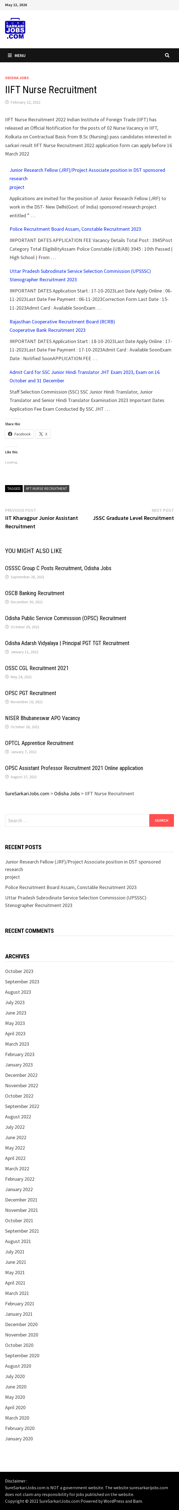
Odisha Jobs (17, 77)
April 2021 (15, 1283)
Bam (137, 1501)
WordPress (114, 1501)
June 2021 (15, 1262)
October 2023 (19, 971)
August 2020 (18, 1366)
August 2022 (18, 1116)
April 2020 (15, 1407)
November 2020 (21, 1334)
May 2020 (15, 1397)
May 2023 (15, 1023)
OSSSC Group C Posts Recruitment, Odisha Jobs (58, 568)
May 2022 (15, 1148)
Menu (17, 55)
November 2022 (21, 1085)
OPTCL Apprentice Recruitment (39, 743)
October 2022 (19, 1096)
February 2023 (20, 1054)
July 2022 (15, 1127)
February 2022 (20, 1179)
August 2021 (18, 1241)
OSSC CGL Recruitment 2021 (37, 668)
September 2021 (22, 1231)
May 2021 (15, 1272)
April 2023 (15, 1033)
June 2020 (15, 1386)
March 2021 (17, 1293)
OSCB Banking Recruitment (34, 593)
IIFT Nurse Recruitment (46, 488)
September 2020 (22, 1355)
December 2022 (21, 1075)
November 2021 (21, 1210)
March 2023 (17, 1044)
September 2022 (22, 1106)
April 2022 (15, 1158)
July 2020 (15, 1376)
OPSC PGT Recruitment (30, 693)
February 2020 (20, 1428)
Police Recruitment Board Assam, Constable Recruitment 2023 (75, 229)
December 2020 (21, 1324)
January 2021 (19, 1314)
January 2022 (19, 1189)
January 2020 (19, 1438)
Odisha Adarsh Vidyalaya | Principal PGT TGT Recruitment (67, 643)
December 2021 (21, 1199)
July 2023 (15, 1002)
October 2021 (19, 1220)
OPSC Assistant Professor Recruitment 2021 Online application (74, 768)
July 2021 (15, 1251)
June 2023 (15, 1012)
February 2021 (20, 1303)
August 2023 (18, 992)
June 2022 (15, 1137)
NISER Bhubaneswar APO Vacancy (42, 718)
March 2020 (17, 1418)
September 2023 (22, 981)
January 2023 (19, 1064)
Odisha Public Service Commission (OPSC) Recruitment (65, 618)
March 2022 (17, 1168)
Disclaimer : (16, 1481)
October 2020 (19, 1345)
